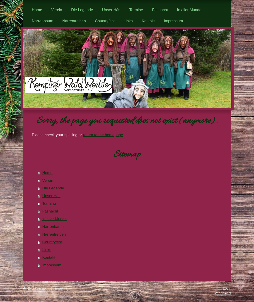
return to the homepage (103, 135)
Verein (47, 180)
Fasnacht (50, 211)
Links (46, 250)
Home (47, 173)
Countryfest (52, 242)
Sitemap (56, 288)
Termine (49, 203)
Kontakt (48, 257)
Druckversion (36, 288)
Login (227, 288)
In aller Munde (54, 219)
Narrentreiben (54, 234)
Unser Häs (51, 196)
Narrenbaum (53, 227)
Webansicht (222, 293)
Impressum (51, 265)
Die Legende (53, 188)
